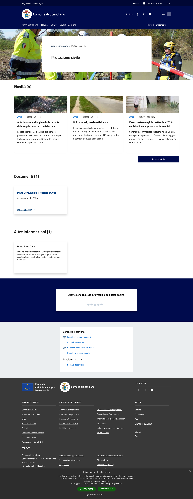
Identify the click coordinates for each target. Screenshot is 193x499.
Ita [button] (168, 3)
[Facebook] (132, 14)
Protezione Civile (26, 246)
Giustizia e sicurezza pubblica (109, 409)
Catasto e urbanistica (68, 423)
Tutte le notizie (158, 159)
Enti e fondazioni (29, 423)
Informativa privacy (105, 464)
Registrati (136, 3)
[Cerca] (168, 14)
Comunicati (140, 414)
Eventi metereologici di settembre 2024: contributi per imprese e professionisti (151, 124)
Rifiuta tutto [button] (107, 489)
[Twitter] (139, 14)
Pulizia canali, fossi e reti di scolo (91, 122)
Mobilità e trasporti (67, 428)
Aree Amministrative (31, 414)
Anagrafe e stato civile (69, 409)
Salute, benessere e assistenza (110, 427)
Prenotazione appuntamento (71, 455)
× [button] (190, 471)
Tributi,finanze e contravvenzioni (111, 418)
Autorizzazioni (103, 432)
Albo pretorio (102, 459)
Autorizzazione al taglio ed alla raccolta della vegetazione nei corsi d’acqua (38, 124)
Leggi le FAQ (64, 464)
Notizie (138, 409)
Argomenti (63, 45)
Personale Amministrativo (33, 432)
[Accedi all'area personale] (152, 3)
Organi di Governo (29, 409)
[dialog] (96, 483)
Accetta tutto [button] (86, 489)
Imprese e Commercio (68, 418)
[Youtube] (145, 14)
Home (52, 45)
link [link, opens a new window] (121, 484)
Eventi (137, 436)
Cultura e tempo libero (69, 414)
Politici (25, 428)
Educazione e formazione (108, 414)
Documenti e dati (29, 437)
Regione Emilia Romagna (32, 3)
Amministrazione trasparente (110, 455)
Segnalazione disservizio (69, 459)
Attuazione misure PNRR (32, 441)
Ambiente (101, 423)
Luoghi (138, 431)
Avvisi (19, 117)
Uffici (24, 418)
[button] (97, 494)
